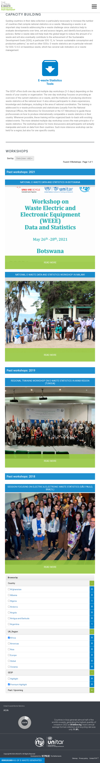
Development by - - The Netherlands (46, 756)
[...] (9, 589)
